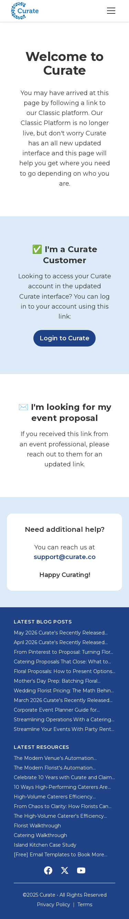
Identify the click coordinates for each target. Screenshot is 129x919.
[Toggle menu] (111, 11)
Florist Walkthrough (37, 826)
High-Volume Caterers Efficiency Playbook (53, 797)
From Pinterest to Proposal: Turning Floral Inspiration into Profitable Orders (64, 652)
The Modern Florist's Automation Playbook (53, 768)
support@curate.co (65, 557)
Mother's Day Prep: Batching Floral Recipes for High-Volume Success (55, 681)
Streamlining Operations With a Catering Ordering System (62, 719)
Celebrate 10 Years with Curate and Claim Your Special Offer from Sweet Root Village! (63, 777)
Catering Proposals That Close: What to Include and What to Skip (61, 662)
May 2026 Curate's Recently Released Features (59, 633)
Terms (84, 904)
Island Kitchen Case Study (45, 845)
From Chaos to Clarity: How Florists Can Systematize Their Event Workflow (61, 806)
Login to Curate (68, 337)
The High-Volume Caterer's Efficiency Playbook (59, 816)
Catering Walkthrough (40, 835)
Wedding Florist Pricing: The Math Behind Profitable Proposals (64, 691)
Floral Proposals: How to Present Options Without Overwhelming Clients (63, 671)
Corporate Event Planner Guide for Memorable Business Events (55, 710)
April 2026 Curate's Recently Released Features (59, 642)
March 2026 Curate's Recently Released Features (61, 700)
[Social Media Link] (48, 870)
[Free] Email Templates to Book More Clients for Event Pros (59, 854)
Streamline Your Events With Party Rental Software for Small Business (64, 729)
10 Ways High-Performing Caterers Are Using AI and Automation (61, 787)
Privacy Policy (53, 904)
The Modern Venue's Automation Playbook (54, 758)
